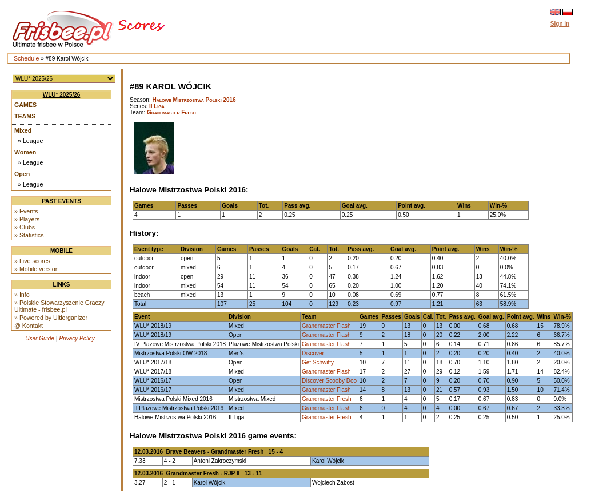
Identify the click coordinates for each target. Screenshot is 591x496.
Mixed (22, 130)
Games (25, 104)
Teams (24, 116)
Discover (313, 353)
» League (30, 140)
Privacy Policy (77, 338)
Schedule (26, 58)
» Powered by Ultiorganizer (50, 317)
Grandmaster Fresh (171, 112)
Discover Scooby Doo (329, 381)
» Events (26, 211)
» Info (22, 294)
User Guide (39, 338)
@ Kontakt (28, 325)
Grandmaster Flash (326, 326)
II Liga (157, 106)
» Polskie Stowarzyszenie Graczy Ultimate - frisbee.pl (59, 306)
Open (22, 173)
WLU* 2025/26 (62, 95)
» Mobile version (36, 268)
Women (25, 152)
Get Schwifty (318, 362)
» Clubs (24, 227)
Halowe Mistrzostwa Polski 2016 (193, 100)
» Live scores (32, 260)
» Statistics (29, 235)
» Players (26, 219)
